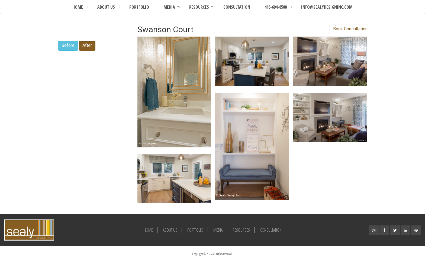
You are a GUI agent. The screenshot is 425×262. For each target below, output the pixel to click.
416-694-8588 (276, 7)
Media (169, 7)
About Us (106, 7)
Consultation (236, 7)
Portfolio (139, 7)
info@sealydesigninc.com (327, 7)
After (87, 45)
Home (77, 7)
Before (68, 45)
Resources (199, 7)
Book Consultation (350, 28)
